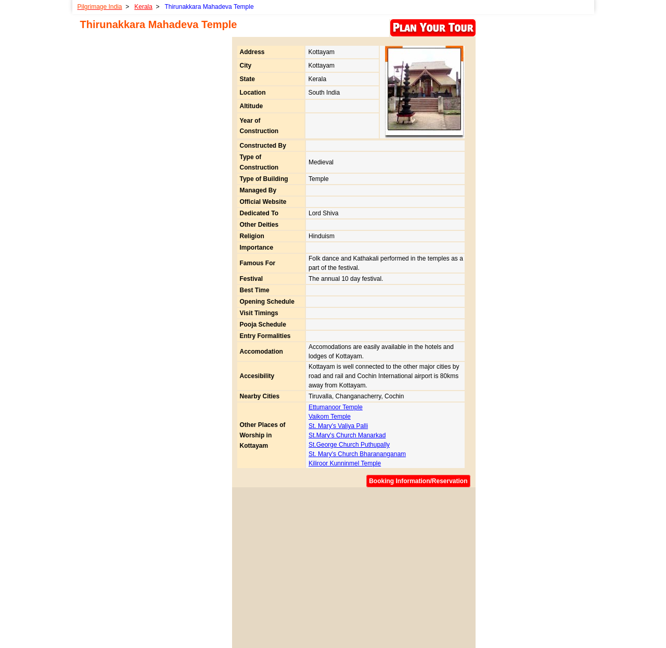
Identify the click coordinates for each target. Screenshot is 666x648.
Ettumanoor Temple (336, 407)
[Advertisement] (352, 565)
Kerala (143, 6)
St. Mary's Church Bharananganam (357, 454)
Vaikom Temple (330, 416)
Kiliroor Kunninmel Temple (345, 463)
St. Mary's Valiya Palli (338, 426)
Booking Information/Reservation (418, 481)
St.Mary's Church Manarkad (347, 435)
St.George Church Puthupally (349, 444)
